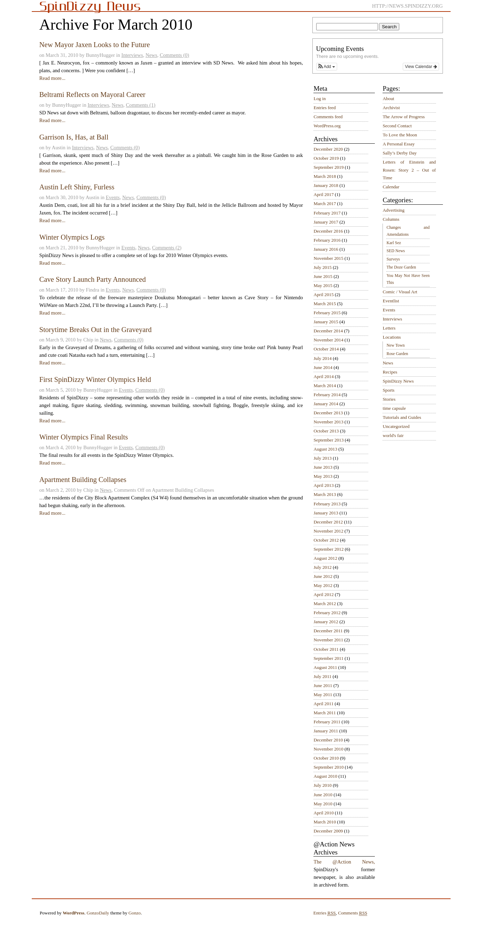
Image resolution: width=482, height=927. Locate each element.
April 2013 (323, 485)
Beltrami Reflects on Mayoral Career (92, 94)
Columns (391, 219)
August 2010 (325, 776)
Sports (388, 390)
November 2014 (328, 339)
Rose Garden (397, 353)
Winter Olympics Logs (71, 237)
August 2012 (325, 558)
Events (113, 197)
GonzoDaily (98, 912)
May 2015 (322, 285)
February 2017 (326, 213)
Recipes (390, 372)
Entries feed (324, 107)
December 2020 (328, 149)
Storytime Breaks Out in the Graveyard (95, 329)
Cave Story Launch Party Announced (92, 279)
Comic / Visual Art (400, 291)
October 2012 (326, 540)
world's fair (393, 435)
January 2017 (325, 222)
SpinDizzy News (398, 381)
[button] (327, 66)
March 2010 (324, 821)
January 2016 (325, 249)
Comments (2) (166, 247)
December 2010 (328, 740)
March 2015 (324, 303)
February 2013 (326, 503)
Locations (392, 337)
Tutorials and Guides (402, 417)
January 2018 (325, 185)
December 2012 (328, 522)
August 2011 (325, 667)
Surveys (393, 259)
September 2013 (328, 440)
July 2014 (322, 358)
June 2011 (322, 685)
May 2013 (322, 476)
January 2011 (325, 730)
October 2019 (326, 158)
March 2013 (324, 494)
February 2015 (326, 312)
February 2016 (326, 240)
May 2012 (322, 585)
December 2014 (328, 330)
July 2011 (322, 676)
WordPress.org (326, 125)
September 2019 (328, 167)
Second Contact (397, 125)
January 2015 (325, 321)
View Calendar (421, 66)
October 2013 (326, 431)
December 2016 (328, 231)
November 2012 (328, 531)
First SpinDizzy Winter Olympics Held (95, 379)
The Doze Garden (401, 267)
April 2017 (323, 194)
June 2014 (322, 367)
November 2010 (328, 749)
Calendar (391, 186)
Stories (389, 399)
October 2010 (326, 758)
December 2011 (327, 630)
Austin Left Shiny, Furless (76, 187)
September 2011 (328, 658)
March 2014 (324, 385)
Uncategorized (396, 426)
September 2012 (328, 549)
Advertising (393, 210)
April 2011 (323, 703)
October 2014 (326, 349)
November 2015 (328, 258)
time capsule (394, 408)
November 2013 (328, 421)
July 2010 (322, 785)
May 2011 (322, 694)
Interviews (132, 55)
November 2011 (328, 639)
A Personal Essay (399, 143)
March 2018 (324, 176)
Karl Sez (393, 242)
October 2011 (326, 649)
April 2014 (323, 376)
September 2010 (328, 767)
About (388, 98)
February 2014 (326, 394)
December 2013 (328, 412)
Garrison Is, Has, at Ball (73, 137)
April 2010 (323, 812)
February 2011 (326, 721)
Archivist (391, 107)
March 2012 (324, 603)
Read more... (52, 78)
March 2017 (324, 203)
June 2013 (322, 467)
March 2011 (324, 712)
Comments (352, 913)
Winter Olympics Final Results (83, 437)
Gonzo (134, 912)
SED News (395, 250)
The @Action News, (344, 862)
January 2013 (325, 512)
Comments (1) (140, 105)
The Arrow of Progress (404, 116)
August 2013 (325, 449)
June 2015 (322, 276)
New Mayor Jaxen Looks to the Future (94, 44)
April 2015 (323, 294)
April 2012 (323, 594)
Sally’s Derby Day (399, 153)
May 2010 (322, 803)
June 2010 (322, 794)
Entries (324, 913)
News (151, 55)
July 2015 (322, 267)
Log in (319, 98)
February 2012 (326, 612)
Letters (389, 328)
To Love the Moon (400, 134)
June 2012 (322, 576)
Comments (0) (174, 55)
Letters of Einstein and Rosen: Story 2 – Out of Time (409, 169)
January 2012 (325, 621)
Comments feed (327, 116)
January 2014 (325, 403)
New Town (395, 345)
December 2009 (328, 831)
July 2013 (322, 458)
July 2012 (322, 567)
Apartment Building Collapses (82, 479)
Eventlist (391, 300)
